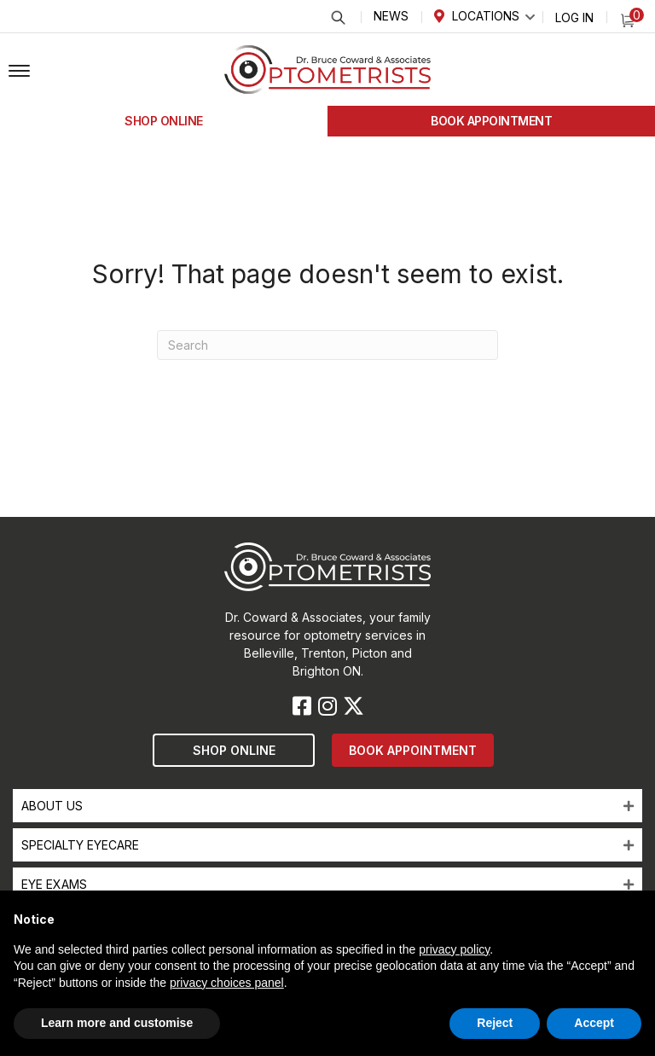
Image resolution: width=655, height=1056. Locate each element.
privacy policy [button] (454, 949)
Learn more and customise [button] (117, 1023)
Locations (485, 16)
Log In (574, 17)
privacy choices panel (227, 982)
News (391, 16)
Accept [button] (594, 1023)
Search (337, 17)
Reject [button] (495, 1023)
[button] (19, 72)
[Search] (327, 345)
